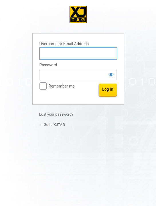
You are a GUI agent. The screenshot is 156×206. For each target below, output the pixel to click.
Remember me (62, 86)
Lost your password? (56, 114)
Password (48, 65)
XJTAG (78, 14)
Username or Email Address (64, 43)
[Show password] (111, 74)
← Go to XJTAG (52, 124)
